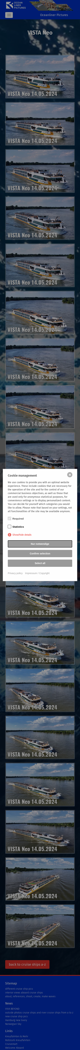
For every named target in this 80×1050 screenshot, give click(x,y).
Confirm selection (40, 553)
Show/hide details (22, 534)
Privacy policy (15, 573)
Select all (40, 563)
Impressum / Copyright (37, 573)
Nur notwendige (40, 544)
